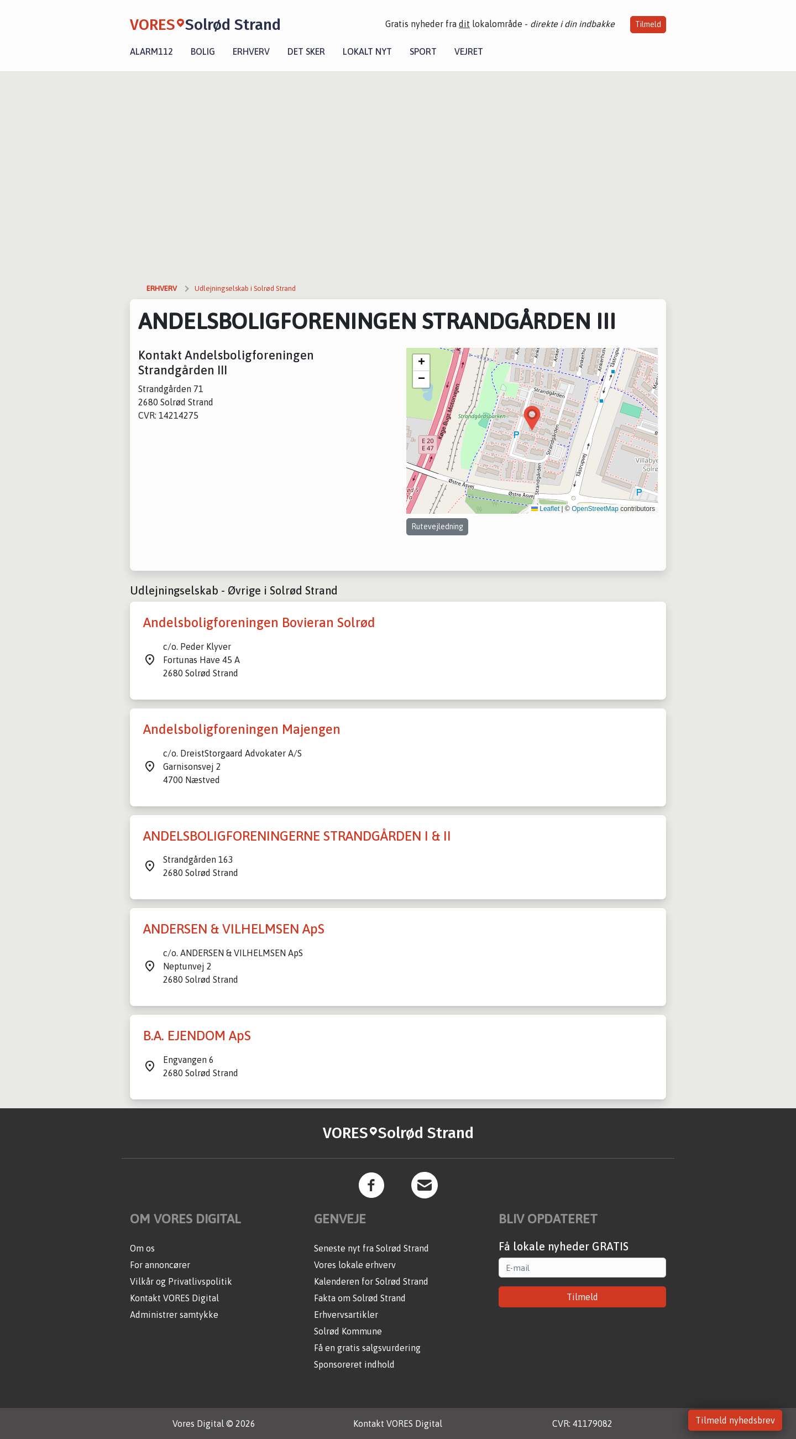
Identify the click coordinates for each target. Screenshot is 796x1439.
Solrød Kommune (348, 1331)
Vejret (468, 51)
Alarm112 (151, 51)
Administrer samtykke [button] (174, 1315)
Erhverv (251, 51)
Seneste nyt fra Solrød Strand (371, 1248)
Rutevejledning (437, 526)
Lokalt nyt (367, 51)
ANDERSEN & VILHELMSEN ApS (233, 928)
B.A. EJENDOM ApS (197, 1035)
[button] (532, 418)
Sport (423, 51)
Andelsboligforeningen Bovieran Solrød (259, 622)
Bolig (203, 51)
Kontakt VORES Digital (174, 1298)
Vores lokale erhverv (355, 1265)
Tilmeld (648, 24)
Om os (142, 1248)
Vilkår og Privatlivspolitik (181, 1281)
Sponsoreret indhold (354, 1364)
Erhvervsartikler (346, 1315)
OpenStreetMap (595, 509)
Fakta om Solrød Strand (360, 1298)
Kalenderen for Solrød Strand (371, 1281)
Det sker (306, 51)
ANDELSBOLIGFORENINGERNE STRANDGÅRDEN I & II (297, 835)
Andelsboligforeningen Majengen (242, 729)
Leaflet (545, 509)
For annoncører (160, 1265)
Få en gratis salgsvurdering (367, 1348)
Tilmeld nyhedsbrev (735, 1420)
